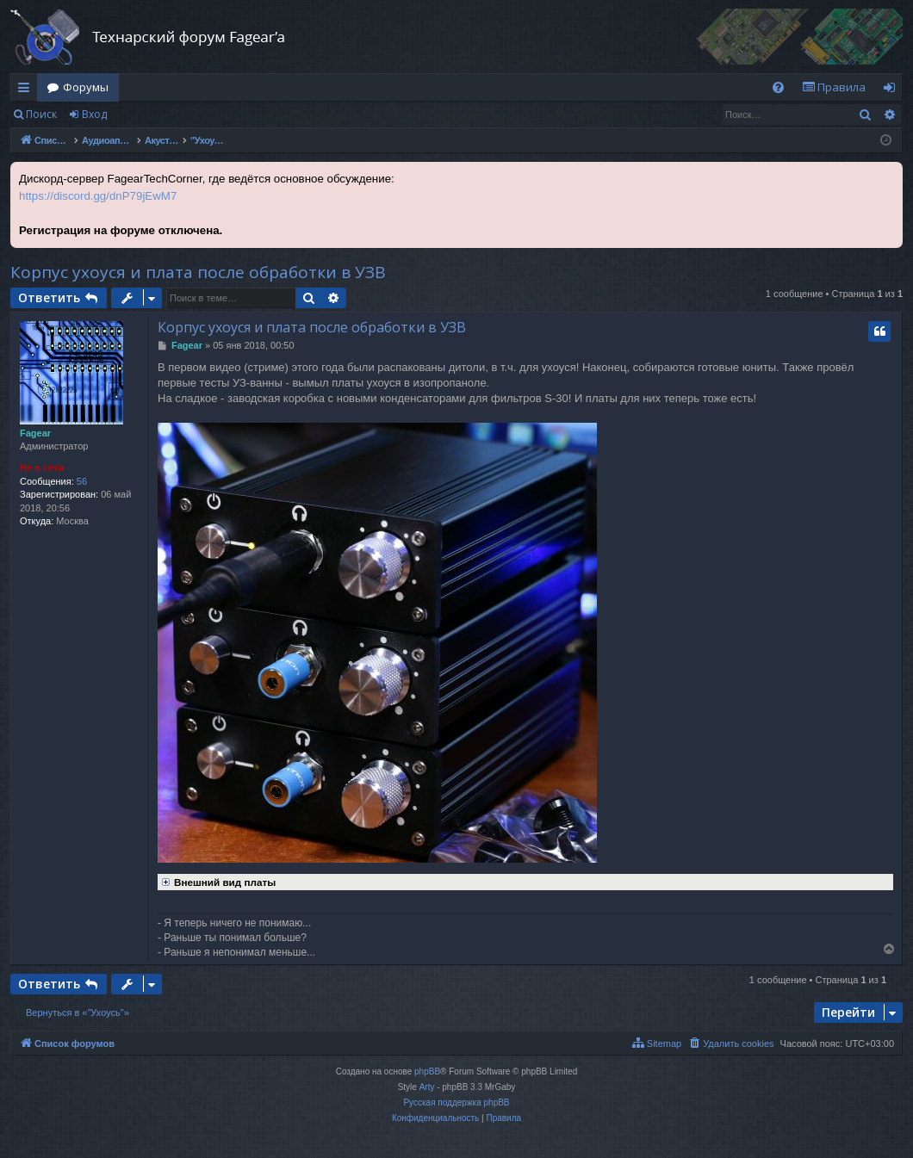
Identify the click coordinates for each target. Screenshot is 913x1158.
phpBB (427, 1071)
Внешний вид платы (217, 881)
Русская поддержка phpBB (456, 1102)
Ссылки (27, 90)
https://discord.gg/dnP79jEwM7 (98, 195)
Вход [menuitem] (893, 90)
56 (82, 481)
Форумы (86, 87)
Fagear (35, 433)
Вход (94, 114)
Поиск (41, 114)
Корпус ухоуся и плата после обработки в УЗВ (198, 272)
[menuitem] (778, 87)
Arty (427, 1087)
